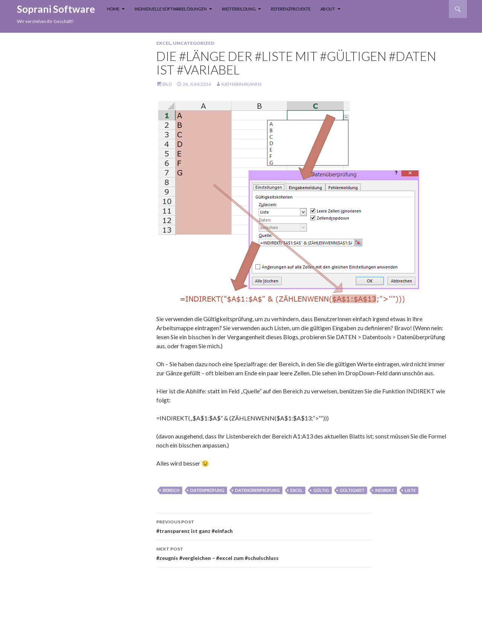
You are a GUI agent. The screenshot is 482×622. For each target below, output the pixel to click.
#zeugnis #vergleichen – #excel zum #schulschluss (264, 553)
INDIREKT (384, 490)
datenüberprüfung (257, 490)
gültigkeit (352, 490)
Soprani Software (56, 9)
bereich (171, 490)
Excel (163, 43)
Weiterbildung (239, 8)
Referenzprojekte (291, 8)
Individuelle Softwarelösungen (170, 8)
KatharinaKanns (241, 84)
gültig (321, 490)
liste (410, 490)
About (327, 8)
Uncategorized (193, 43)
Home (113, 8)
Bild (167, 84)
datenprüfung (207, 490)
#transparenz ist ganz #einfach (264, 525)
